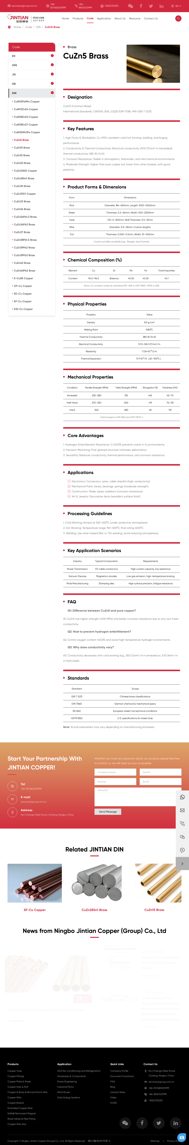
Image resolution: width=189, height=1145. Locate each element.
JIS (14, 74)
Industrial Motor (65, 1086)
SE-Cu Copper (23, 293)
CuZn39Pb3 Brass (24, 255)
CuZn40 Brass (22, 263)
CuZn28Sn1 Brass (24, 178)
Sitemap (154, 1141)
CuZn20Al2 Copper (25, 170)
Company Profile (119, 1070)
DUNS (113, 1102)
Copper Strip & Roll (18, 1086)
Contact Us (151, 18)
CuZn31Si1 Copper (25, 193)
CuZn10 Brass (22, 147)
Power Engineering (67, 1081)
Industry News (117, 1092)
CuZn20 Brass (22, 163)
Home (65, 18)
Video (113, 1097)
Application (104, 18)
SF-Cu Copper (22, 301)
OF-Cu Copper (23, 286)
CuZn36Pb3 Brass (24, 224)
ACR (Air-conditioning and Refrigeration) (78, 1070)
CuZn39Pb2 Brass (24, 247)
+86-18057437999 (158, 1094)
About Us (120, 18)
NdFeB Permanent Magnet (22, 1113)
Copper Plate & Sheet (19, 1081)
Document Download (122, 1076)
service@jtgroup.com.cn (24, 5)
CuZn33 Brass (22, 201)
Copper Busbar (16, 1102)
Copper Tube (15, 1070)
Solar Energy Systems (68, 1097)
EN (13, 56)
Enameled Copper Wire (20, 1108)
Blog (112, 1086)
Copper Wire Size (17, 1124)
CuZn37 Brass (22, 232)
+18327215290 (111, 5)
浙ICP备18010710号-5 (99, 1141)
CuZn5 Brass (52, 27)
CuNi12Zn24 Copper (26, 109)
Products (78, 18)
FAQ (112, 1081)
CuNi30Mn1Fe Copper (27, 132)
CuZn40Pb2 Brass (24, 270)
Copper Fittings (16, 1076)
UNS (14, 65)
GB (14, 83)
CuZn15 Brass (22, 155)
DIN (38, 27)
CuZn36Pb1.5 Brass (25, 216)
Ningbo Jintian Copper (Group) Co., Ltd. (43, 1141)
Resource (134, 18)
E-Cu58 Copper (23, 278)
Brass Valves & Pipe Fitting (21, 1118)
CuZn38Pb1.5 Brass (25, 240)
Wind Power (63, 1092)
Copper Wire (14, 1097)
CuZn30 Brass (22, 186)
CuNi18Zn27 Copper (26, 124)
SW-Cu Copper (23, 309)
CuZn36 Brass (22, 209)
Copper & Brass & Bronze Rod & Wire (27, 1092)
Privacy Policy (174, 1141)
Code (90, 18)
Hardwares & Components (71, 1076)
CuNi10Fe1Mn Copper (27, 101)
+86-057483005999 (159, 1088)
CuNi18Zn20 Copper (26, 117)
